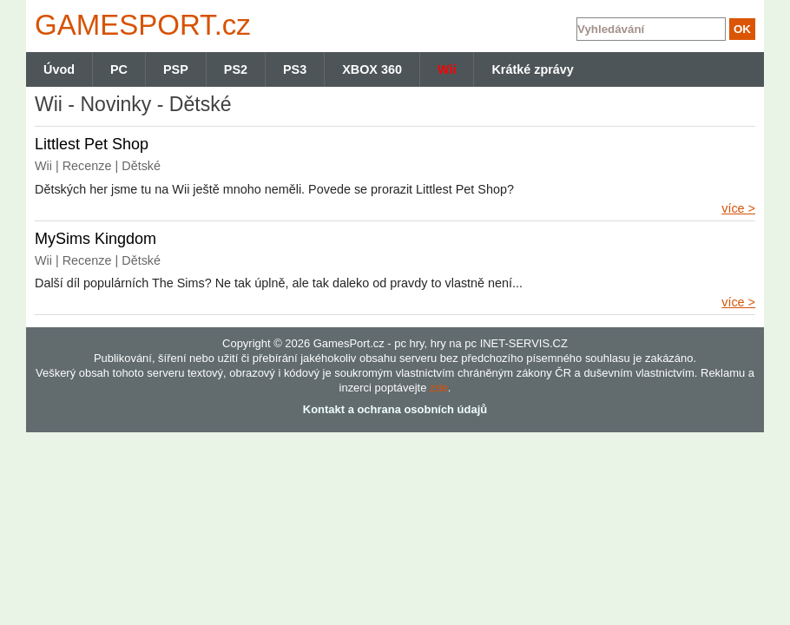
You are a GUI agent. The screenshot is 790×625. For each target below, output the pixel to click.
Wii (447, 69)
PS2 (235, 69)
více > (738, 208)
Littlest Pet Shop (91, 144)
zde (439, 387)
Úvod (59, 69)
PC (119, 69)
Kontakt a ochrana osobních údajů (395, 409)
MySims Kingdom (95, 238)
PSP (175, 69)
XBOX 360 (372, 69)
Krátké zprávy (532, 69)
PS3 (294, 69)
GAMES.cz (139, 25)
